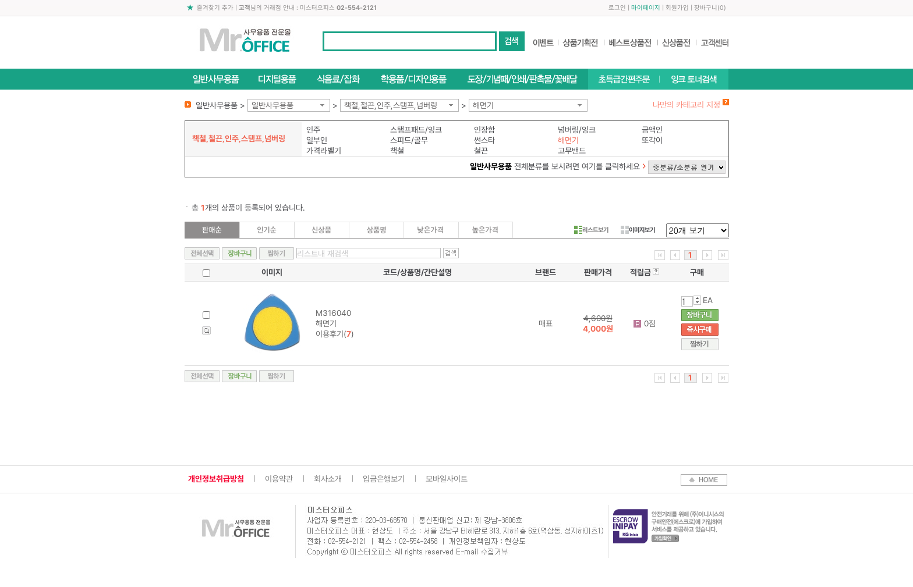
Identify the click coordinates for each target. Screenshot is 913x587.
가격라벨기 (323, 150)
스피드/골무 (409, 140)
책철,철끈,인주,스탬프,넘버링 (390, 105)
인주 (313, 129)
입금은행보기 (384, 478)
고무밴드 (572, 150)
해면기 (483, 105)
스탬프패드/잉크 (416, 129)
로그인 (617, 8)
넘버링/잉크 (577, 129)
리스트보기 (591, 230)
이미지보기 (638, 230)
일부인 (316, 140)
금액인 (652, 129)
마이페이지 (645, 8)
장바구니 (705, 8)
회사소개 (328, 478)
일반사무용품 (272, 105)
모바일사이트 (447, 478)
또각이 (652, 140)
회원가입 (677, 8)
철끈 (481, 150)
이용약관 (279, 478)
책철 (397, 150)
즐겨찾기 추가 (215, 8)
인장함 (484, 129)
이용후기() (335, 334)
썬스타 (484, 140)
